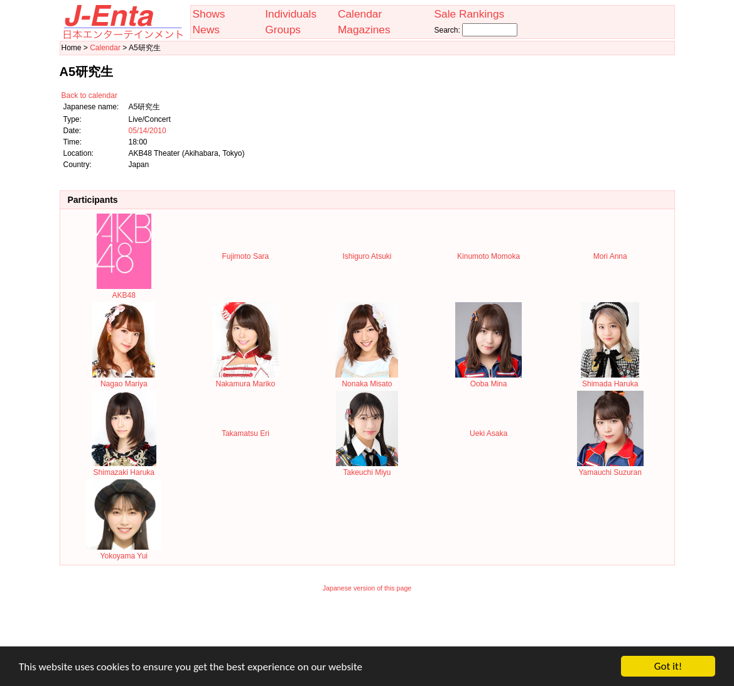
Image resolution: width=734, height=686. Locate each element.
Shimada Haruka (610, 379)
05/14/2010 (147, 130)
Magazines (364, 29)
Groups (283, 29)
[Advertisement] (367, 627)
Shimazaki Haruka (124, 468)
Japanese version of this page (367, 588)
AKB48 (124, 291)
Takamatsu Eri (245, 433)
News (206, 29)
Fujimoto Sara (245, 256)
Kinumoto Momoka (488, 256)
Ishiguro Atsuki (366, 256)
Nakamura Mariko (245, 379)
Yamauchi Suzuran (610, 468)
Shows (209, 14)
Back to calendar (89, 95)
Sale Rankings (469, 14)
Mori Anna (610, 256)
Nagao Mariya (123, 379)
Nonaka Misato (366, 379)
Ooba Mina (488, 379)
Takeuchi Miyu (367, 468)
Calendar (360, 14)
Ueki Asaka (488, 433)
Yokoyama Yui (123, 551)
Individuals (290, 14)
